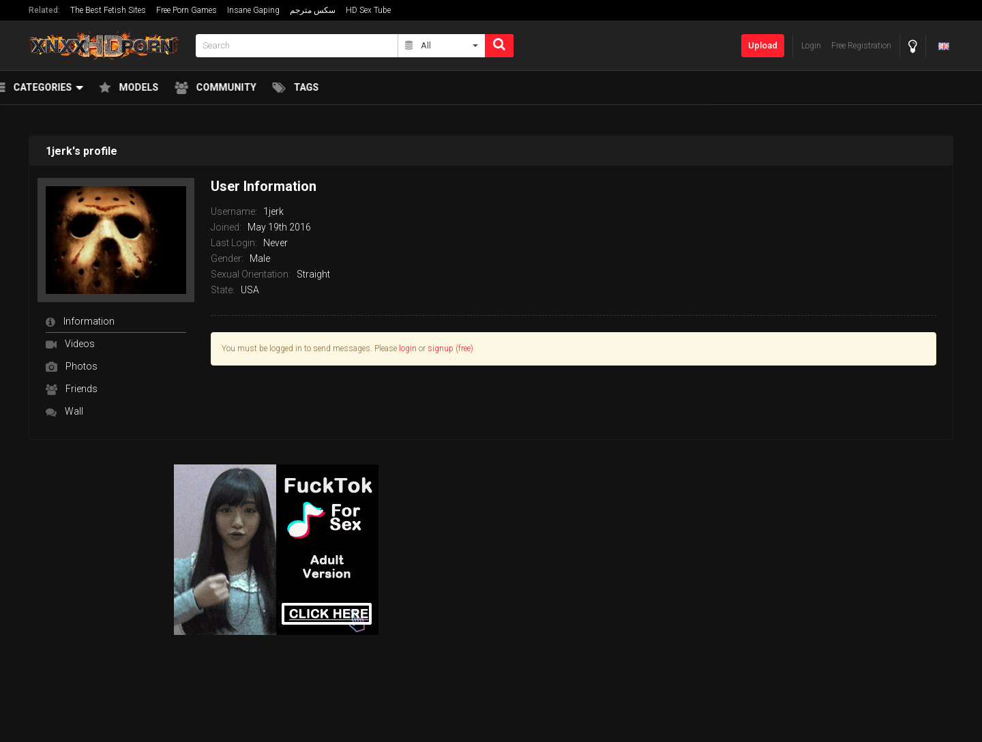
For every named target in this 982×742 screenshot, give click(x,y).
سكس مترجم (313, 10)
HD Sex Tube (368, 10)
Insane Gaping (253, 10)
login (408, 348)
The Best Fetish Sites (108, 10)
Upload (762, 45)
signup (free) (450, 348)
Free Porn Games (186, 10)
